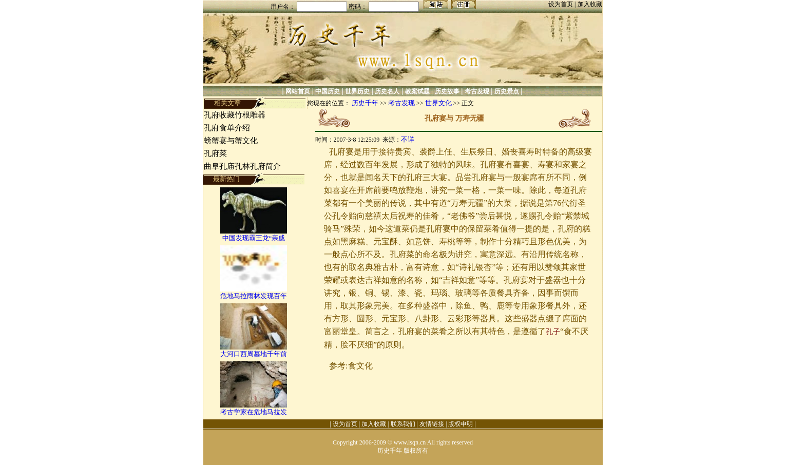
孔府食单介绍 (227, 128)
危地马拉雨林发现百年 (253, 296)
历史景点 (506, 91)
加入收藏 (590, 4)
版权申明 (460, 424)
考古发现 (477, 91)
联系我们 (403, 424)
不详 (407, 139)
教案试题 (417, 91)
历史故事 (447, 91)
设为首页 (561, 4)
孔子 (553, 332)
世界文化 (438, 103)
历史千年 (365, 103)
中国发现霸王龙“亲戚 (253, 238)
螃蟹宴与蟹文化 (231, 141)
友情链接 (431, 424)
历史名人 (387, 91)
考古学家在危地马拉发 (253, 412)
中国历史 (327, 91)
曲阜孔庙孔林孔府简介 (242, 166)
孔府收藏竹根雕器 (234, 115)
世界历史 (357, 91)
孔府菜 (215, 153)
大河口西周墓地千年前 (253, 354)
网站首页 (297, 91)
